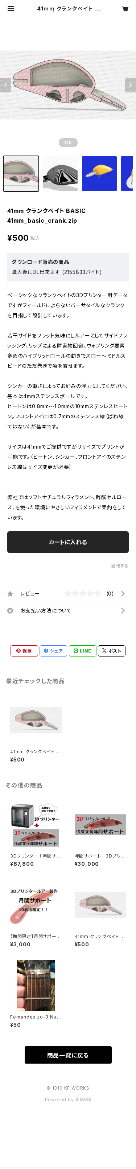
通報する (120, 565)
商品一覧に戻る (68, 1055)
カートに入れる (68, 542)
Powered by (68, 1099)
